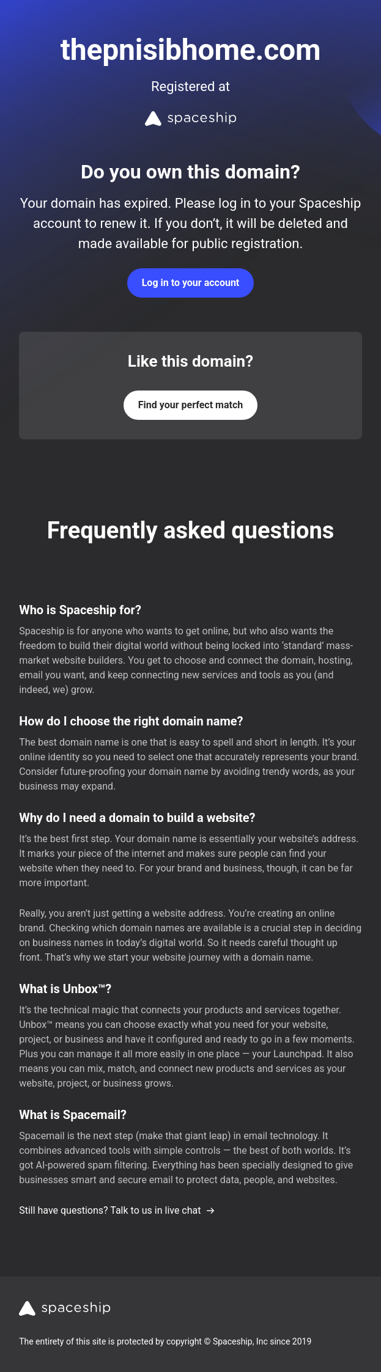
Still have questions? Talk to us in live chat (117, 1210)
